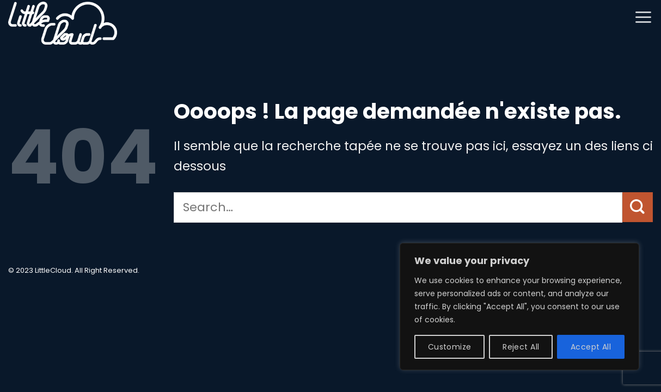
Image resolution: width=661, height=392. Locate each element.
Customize (450, 346)
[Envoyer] (637, 207)
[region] (519, 306)
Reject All (521, 346)
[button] (643, 17)
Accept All (591, 346)
